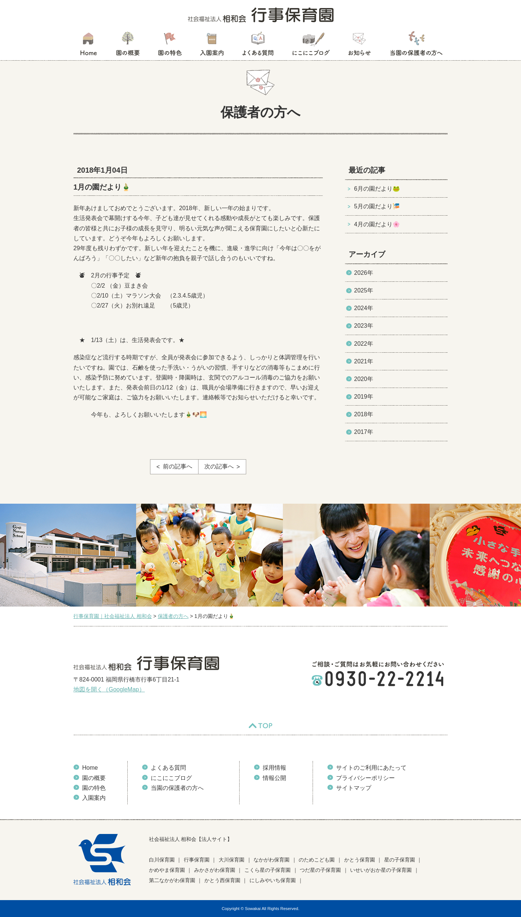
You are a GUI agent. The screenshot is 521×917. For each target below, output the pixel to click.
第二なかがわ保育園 (172, 880)
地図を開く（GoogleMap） (109, 689)
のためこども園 (317, 860)
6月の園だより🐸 (377, 189)
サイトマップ (353, 788)
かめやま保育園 (167, 870)
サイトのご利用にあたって (371, 768)
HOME (88, 46)
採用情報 (274, 768)
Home (90, 768)
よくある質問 (258, 46)
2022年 (363, 344)
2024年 (363, 308)
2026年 (363, 273)
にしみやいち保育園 (272, 880)
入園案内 (211, 46)
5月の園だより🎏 (377, 206)
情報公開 (274, 778)
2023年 (363, 326)
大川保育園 (231, 860)
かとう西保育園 (222, 880)
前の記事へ (177, 466)
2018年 (363, 414)
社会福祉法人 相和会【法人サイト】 (191, 839)
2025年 (363, 290)
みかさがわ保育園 (214, 870)
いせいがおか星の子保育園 (381, 870)
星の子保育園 (399, 860)
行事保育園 (197, 860)
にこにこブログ (311, 46)
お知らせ (359, 46)
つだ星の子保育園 (320, 870)
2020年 (363, 379)
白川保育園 (162, 860)
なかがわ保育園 (271, 860)
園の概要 (127, 46)
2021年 (363, 361)
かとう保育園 (359, 860)
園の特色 (170, 46)
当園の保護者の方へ (416, 46)
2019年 (363, 396)
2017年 (363, 432)
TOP (260, 725)
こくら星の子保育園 (267, 870)
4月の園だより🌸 (377, 224)
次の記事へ (219, 466)
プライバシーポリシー (365, 778)
